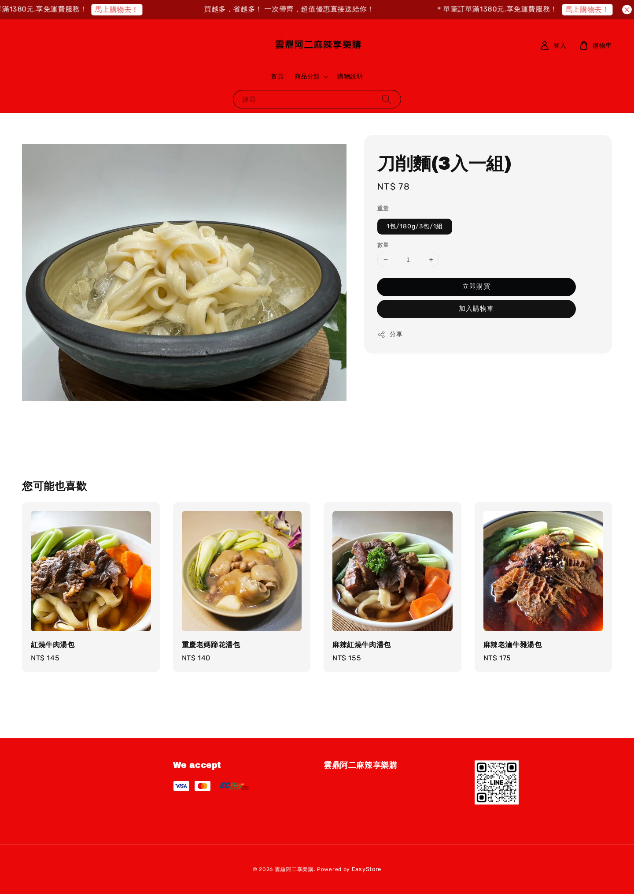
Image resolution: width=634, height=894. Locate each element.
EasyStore (366, 869)
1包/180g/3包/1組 (415, 226)
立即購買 (476, 287)
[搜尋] (386, 99)
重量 (383, 208)
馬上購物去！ (127, 9)
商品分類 (307, 76)
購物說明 (350, 76)
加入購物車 (476, 309)
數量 (383, 245)
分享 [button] (389, 335)
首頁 (277, 76)
